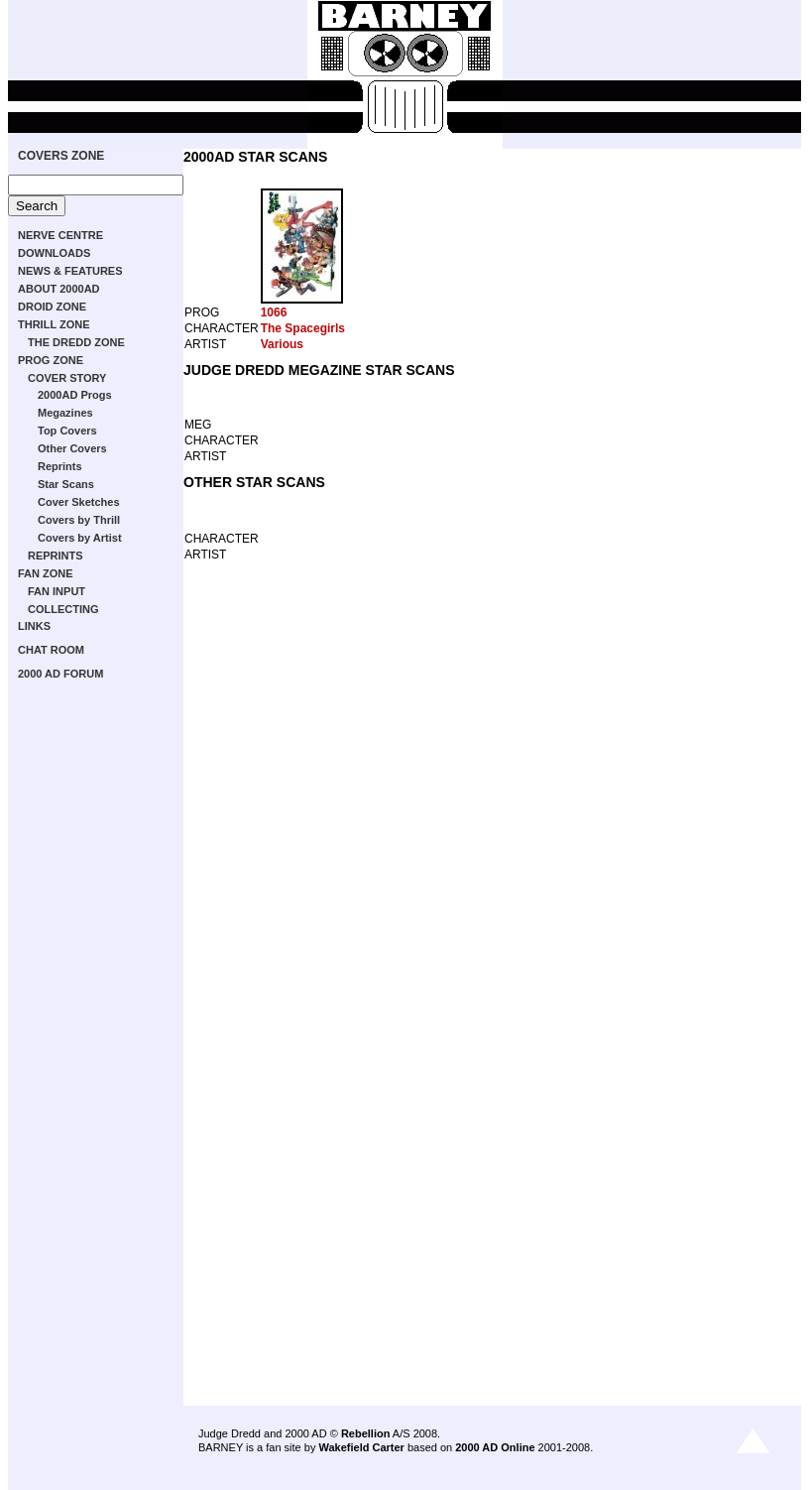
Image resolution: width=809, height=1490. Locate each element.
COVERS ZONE (61, 156)
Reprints (60, 466)
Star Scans (66, 484)
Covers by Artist (80, 538)
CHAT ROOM (51, 650)
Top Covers (67, 430)
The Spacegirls (303, 328)
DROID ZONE (52, 306)
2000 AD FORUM (60, 674)
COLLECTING (63, 609)
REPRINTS (55, 555)
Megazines (65, 413)
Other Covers (72, 448)
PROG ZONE (50, 360)
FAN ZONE (45, 573)
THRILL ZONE (54, 324)
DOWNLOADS (54, 253)
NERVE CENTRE (60, 235)
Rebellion (366, 1433)
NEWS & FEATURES (70, 271)
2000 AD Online (494, 1447)
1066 (274, 312)
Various (282, 344)
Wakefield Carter (361, 1447)
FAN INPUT (56, 591)
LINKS (34, 626)
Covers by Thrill (79, 520)
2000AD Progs (75, 395)
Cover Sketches (79, 502)
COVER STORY (67, 378)
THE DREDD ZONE (76, 342)
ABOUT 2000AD (59, 289)
